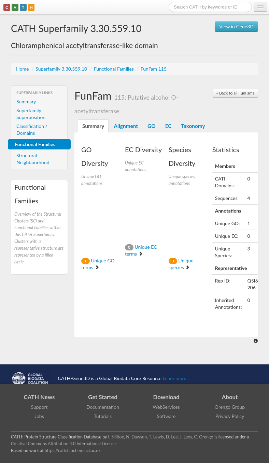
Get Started (102, 397)
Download (166, 397)
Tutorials (103, 416)
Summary (26, 101)
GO (151, 126)
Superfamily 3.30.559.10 (62, 69)
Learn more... (176, 378)
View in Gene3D (236, 26)
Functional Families (114, 69)
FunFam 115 (154, 69)
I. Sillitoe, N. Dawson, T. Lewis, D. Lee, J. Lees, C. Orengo (160, 436)
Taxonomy (193, 126)
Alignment (126, 126)
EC (168, 126)
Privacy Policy (229, 416)
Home (23, 69)
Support (39, 407)
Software (166, 416)
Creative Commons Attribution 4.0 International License (63, 443)
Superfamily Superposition (30, 113)
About (230, 397)
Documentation (102, 407)
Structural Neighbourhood (32, 159)
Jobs (39, 416)
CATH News (39, 397)
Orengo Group (230, 407)
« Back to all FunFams (235, 93)
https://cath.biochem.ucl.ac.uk (73, 450)
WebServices (166, 407)
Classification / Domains (31, 129)
